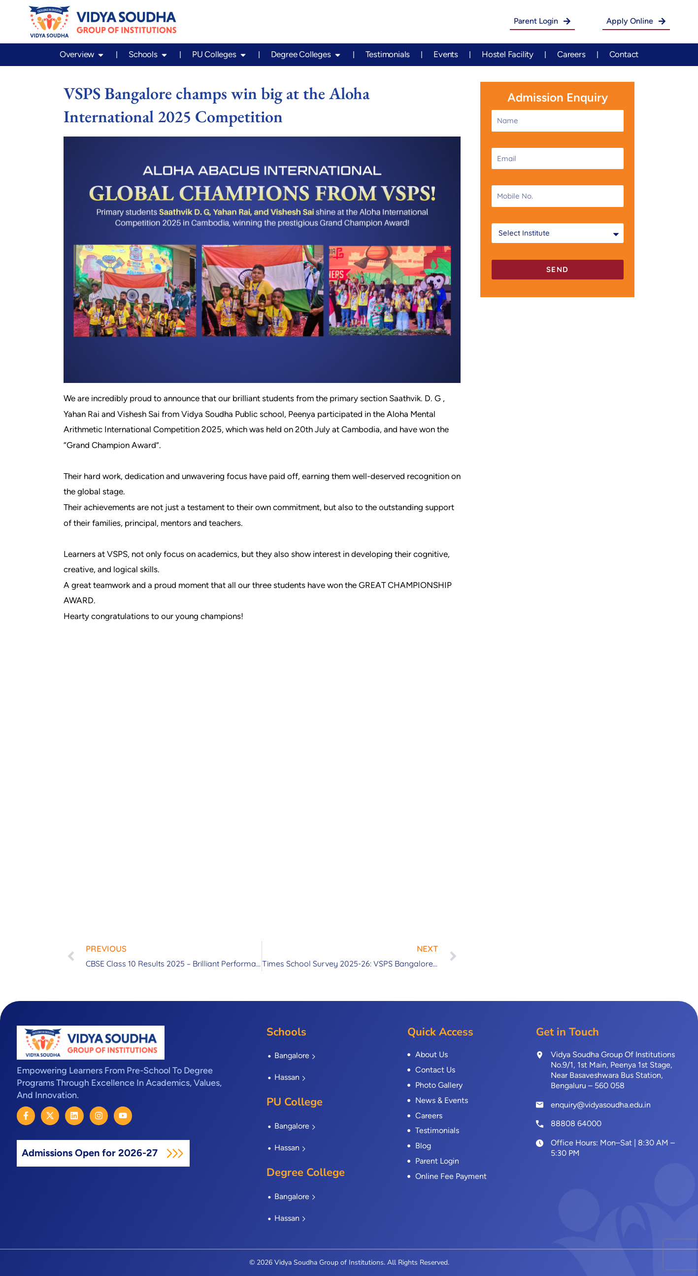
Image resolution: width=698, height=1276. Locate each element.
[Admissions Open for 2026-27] (175, 1153)
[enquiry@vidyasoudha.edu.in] (539, 1104)
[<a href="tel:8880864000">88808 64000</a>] (539, 1123)
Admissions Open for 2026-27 (91, 1153)
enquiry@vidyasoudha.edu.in (601, 1104)
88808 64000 (576, 1123)
